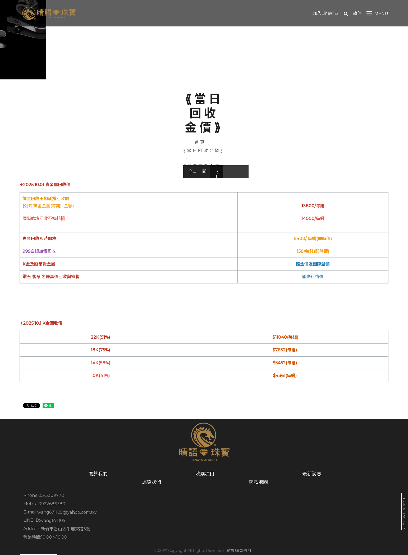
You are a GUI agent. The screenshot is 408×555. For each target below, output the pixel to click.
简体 (361, 13)
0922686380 (159, 519)
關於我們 (136, 174)
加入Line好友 (330, 13)
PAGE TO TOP (404, 514)
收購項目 (120, 506)
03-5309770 (54, 519)
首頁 (155, 157)
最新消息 (183, 506)
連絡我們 (247, 506)
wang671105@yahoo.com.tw (280, 519)
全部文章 (68, 174)
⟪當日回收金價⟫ (189, 157)
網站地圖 (310, 506)
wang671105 (55, 527)
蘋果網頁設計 (221, 540)
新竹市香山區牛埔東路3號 (173, 527)
